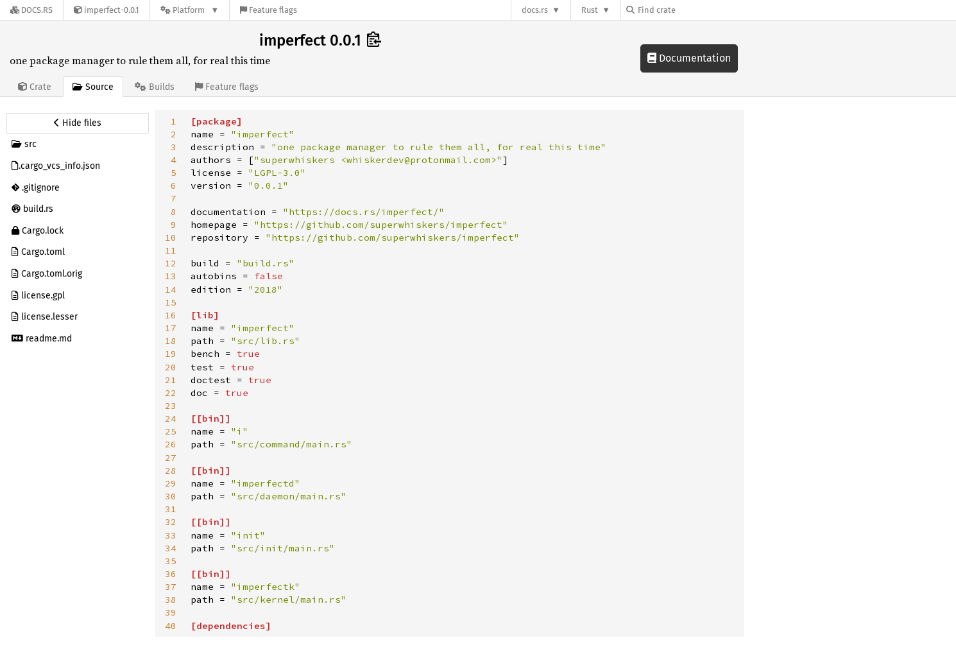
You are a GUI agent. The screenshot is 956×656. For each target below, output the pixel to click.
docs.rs (535, 10)
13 (170, 276)
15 (170, 302)
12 (170, 263)
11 (170, 250)
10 (170, 237)
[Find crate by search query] (690, 10)
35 (170, 561)
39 (170, 612)
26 (170, 444)
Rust (589, 10)
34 (170, 548)
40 (170, 626)
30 (170, 496)
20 (170, 367)
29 (170, 483)
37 (170, 586)
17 (170, 328)
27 (170, 457)
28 (170, 470)
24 (170, 418)
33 (170, 535)
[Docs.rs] (31, 10)
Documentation (689, 58)
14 (170, 289)
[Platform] (189, 10)
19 (170, 353)
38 (170, 599)
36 (170, 574)
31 (170, 509)
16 (170, 315)
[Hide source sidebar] (77, 123)
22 (170, 393)
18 (170, 341)
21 (170, 380)
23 (170, 405)
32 (170, 522)
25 (170, 431)
